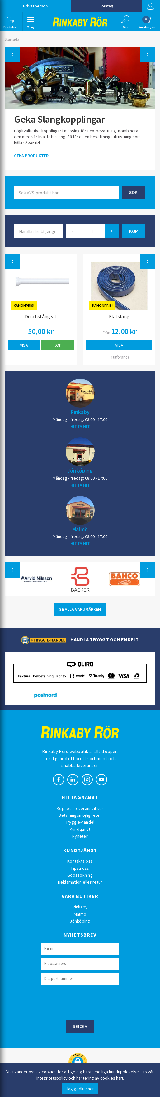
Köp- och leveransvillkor (80, 808)
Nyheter (80, 836)
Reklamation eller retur (80, 882)
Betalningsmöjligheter (80, 815)
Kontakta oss (80, 861)
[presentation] (88, 1002)
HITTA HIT (80, 426)
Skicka (80, 1026)
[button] (10, 21)
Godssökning (80, 875)
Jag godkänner (80, 1088)
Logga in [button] (150, 6)
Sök (133, 192)
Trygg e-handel (80, 822)
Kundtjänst (80, 829)
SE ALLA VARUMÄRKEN (80, 609)
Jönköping (80, 470)
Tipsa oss (80, 868)
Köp (58, 345)
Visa (24, 345)
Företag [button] (106, 6)
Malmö (80, 529)
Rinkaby (80, 411)
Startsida (12, 39)
